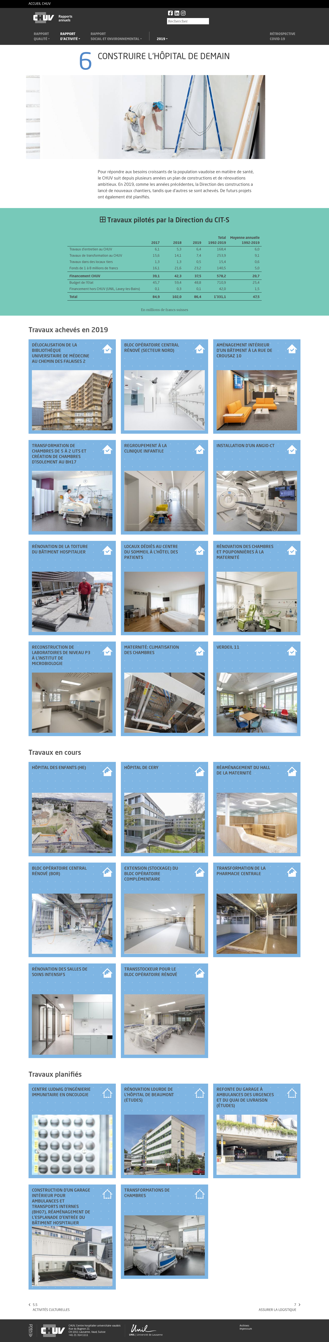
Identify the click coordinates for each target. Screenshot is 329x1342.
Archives (244, 1326)
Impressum (246, 1329)
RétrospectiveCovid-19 (282, 37)
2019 (161, 39)
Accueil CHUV (40, 4)
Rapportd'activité (69, 37)
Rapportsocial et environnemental (115, 37)
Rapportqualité (41, 37)
